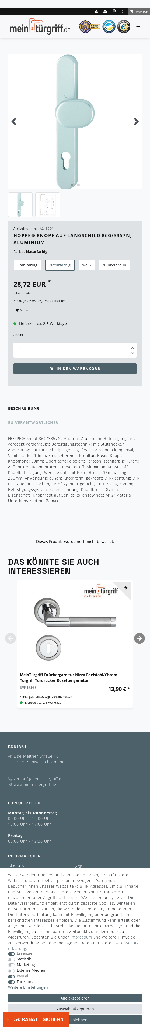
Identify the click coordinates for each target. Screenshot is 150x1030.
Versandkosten (55, 301)
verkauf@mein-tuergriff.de (39, 778)
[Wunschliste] (123, 11)
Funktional (26, 982)
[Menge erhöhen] (133, 346)
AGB (78, 866)
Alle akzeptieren (75, 998)
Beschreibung (24, 408)
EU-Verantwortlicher (33, 422)
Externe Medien (31, 970)
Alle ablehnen (75, 1019)
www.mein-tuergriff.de (35, 784)
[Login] (97, 11)
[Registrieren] (106, 11)
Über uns (16, 865)
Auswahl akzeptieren (75, 1008)
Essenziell (25, 953)
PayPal (22, 976)
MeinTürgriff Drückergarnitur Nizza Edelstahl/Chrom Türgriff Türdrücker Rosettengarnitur (68, 677)
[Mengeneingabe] (19, 349)
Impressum (81, 937)
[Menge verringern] (133, 354)
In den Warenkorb (75, 368)
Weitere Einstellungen (28, 987)
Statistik (24, 959)
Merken (23, 310)
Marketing (26, 965)
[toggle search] (114, 11)
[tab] (75, 408)
